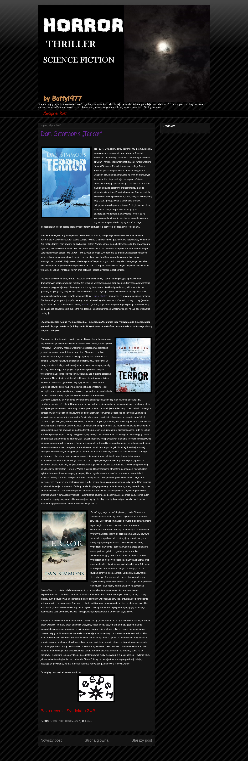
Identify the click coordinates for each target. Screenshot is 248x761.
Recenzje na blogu (54, 113)
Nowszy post (51, 740)
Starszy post (142, 740)
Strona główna (96, 740)
